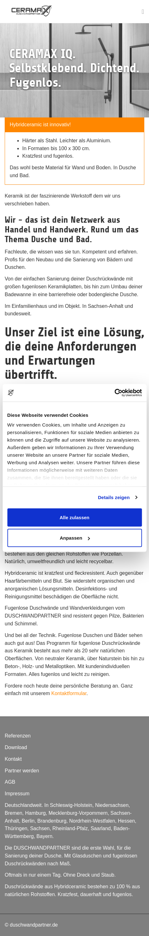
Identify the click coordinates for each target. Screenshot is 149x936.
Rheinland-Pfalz (70, 828)
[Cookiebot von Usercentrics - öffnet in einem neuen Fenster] (114, 393)
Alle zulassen (74, 517)
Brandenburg (52, 821)
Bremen (13, 813)
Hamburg (35, 813)
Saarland (101, 828)
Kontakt (13, 759)
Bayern (44, 836)
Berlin (28, 821)
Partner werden (22, 770)
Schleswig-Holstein (71, 805)
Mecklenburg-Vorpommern (78, 813)
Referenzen (18, 735)
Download (16, 747)
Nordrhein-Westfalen (92, 821)
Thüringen (16, 828)
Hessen (126, 821)
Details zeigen (114, 497)
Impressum (17, 793)
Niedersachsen (112, 805)
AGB (10, 782)
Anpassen (75, 538)
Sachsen (40, 828)
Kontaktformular (69, 693)
